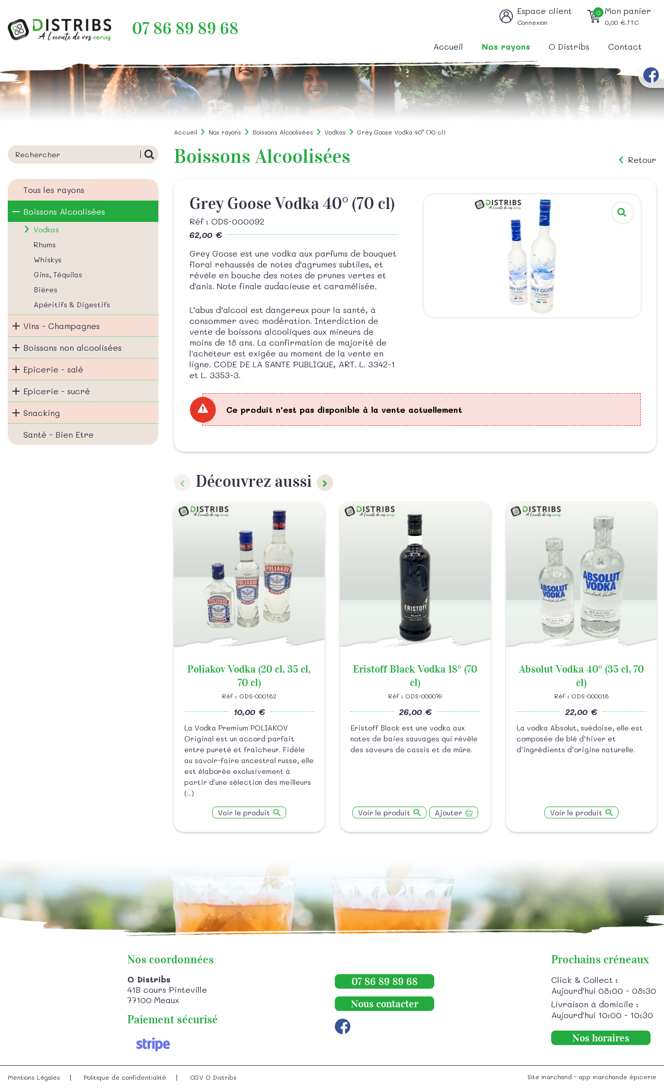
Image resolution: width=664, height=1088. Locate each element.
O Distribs (569, 46)
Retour (642, 160)
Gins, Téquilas (58, 274)
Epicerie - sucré (56, 390)
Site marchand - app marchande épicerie (591, 1076)
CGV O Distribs (213, 1077)
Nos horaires (600, 1038)
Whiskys (48, 259)
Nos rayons (506, 46)
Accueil (448, 46)
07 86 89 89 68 (185, 29)
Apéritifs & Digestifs (72, 304)
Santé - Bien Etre (58, 434)
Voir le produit (244, 812)
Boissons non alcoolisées (72, 347)
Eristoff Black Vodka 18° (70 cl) (415, 676)
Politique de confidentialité (125, 1077)
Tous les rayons (53, 189)
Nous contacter (384, 1003)
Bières (45, 289)
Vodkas (46, 229)
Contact (625, 46)
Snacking (41, 412)
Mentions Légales (34, 1077)
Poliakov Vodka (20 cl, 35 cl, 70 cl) (249, 676)
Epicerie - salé (53, 369)
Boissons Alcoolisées (64, 211)
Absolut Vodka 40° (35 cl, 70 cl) (581, 676)
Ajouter (448, 812)
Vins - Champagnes (61, 325)
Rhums (45, 244)
